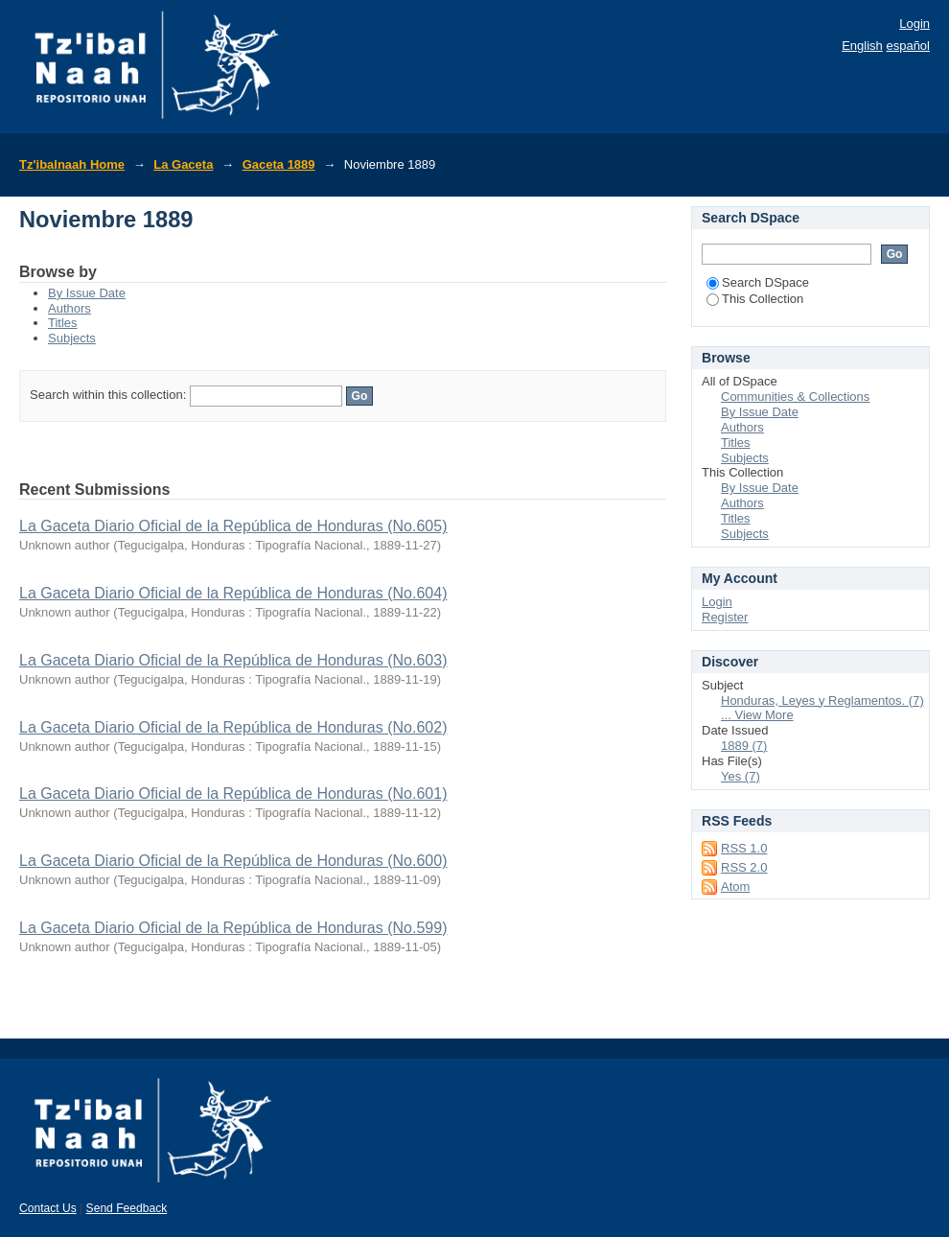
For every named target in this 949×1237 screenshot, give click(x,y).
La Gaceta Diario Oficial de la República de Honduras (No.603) (233, 660)
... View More (757, 715)
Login (914, 23)
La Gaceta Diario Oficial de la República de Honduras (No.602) (233, 727)
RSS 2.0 (744, 867)
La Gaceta (183, 164)
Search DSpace (757, 282)
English (862, 45)
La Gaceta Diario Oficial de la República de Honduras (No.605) (233, 526)
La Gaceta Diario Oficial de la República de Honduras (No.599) (233, 928)
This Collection (754, 299)
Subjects (72, 338)
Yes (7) (740, 776)
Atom (735, 886)
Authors (69, 308)
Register (725, 617)
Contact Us (48, 1208)
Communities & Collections (795, 396)
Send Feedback (127, 1208)
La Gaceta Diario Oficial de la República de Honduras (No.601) (233, 793)
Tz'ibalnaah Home (72, 164)
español (908, 45)
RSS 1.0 (744, 848)
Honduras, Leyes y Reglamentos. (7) (822, 700)
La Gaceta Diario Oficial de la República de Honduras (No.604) (233, 593)
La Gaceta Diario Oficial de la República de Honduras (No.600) (233, 860)
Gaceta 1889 (279, 164)
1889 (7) (744, 745)
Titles (63, 322)
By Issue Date (87, 293)
